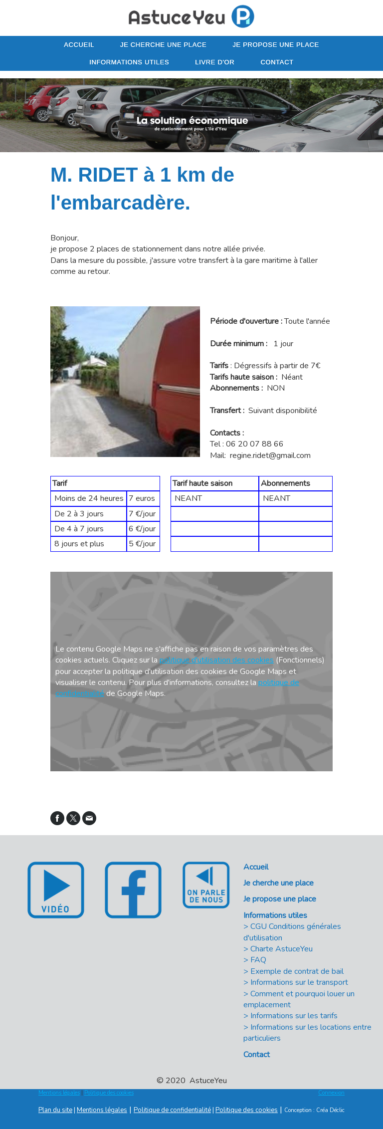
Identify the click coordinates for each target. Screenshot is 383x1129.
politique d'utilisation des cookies (217, 660)
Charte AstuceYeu (281, 948)
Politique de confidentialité (172, 1110)
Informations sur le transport (299, 982)
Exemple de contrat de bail (297, 971)
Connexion (331, 1093)
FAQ (258, 959)
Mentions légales (59, 1093)
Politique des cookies (109, 1093)
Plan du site (55, 1110)
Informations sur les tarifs (294, 1015)
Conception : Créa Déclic (314, 1110)
